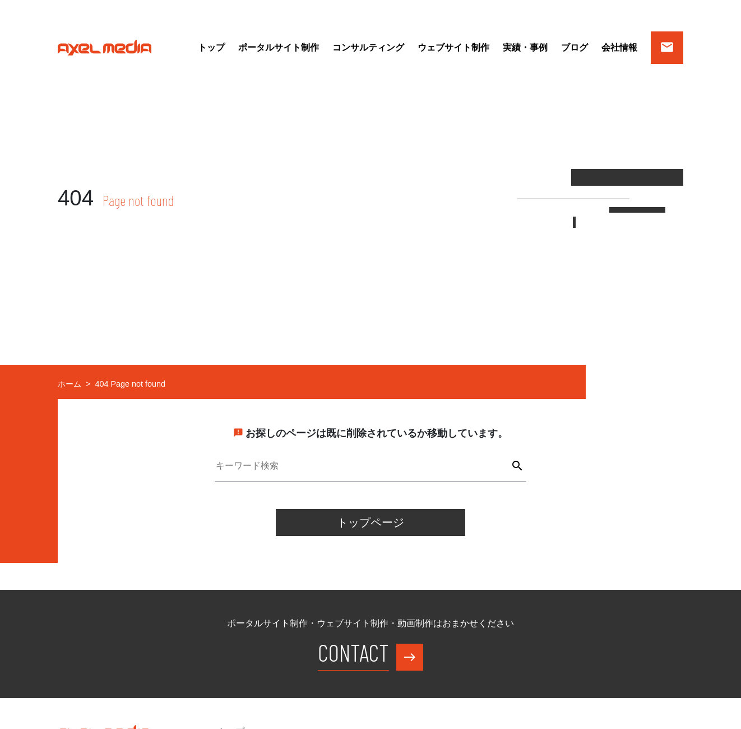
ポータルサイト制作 (278, 47)
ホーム (69, 383)
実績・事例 (525, 47)
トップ (211, 47)
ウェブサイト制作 (453, 47)
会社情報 (619, 47)
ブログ (574, 47)
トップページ (370, 522)
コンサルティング (368, 47)
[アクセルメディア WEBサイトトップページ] (104, 47)
